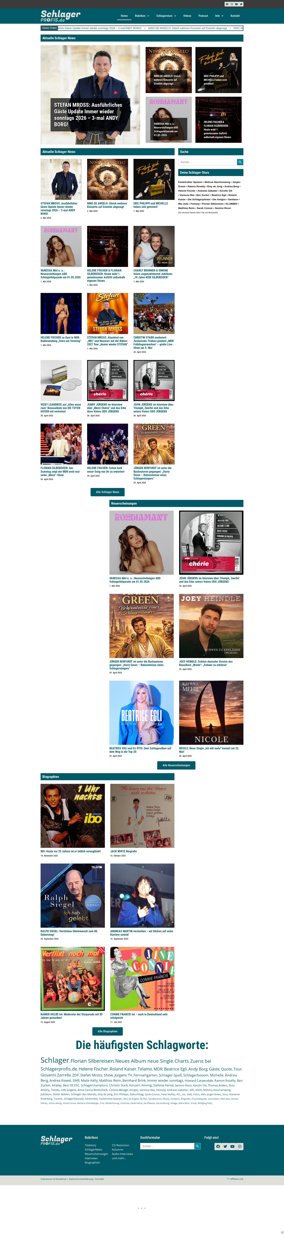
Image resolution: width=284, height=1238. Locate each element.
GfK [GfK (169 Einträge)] (192, 1090)
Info (219, 16)
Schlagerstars (166, 16)
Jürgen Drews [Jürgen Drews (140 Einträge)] (214, 1094)
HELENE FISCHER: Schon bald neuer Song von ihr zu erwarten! (105, 469)
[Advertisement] (142, 1207)
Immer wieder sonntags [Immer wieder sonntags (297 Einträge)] (165, 1080)
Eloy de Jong (214, 186)
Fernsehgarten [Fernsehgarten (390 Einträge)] (145, 1075)
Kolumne (117, 1149)
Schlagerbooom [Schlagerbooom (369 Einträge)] (195, 1075)
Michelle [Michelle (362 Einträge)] (217, 1075)
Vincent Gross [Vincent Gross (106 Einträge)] (69, 1103)
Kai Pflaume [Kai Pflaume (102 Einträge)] (149, 1103)
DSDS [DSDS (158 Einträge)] (198, 1090)
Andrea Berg (231, 186)
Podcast (203, 16)
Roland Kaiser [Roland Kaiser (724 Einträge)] (123, 1069)
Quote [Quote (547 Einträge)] (226, 1069)
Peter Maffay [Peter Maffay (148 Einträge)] (168, 1094)
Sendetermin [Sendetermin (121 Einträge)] (154, 1098)
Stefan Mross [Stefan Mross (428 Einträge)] (91, 1075)
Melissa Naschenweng (217, 182)
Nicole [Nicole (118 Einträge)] (166, 1098)
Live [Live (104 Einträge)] (102, 1103)
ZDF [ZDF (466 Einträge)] (75, 1075)
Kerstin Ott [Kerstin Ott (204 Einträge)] (199, 1085)
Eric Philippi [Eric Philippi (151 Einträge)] (121, 1094)
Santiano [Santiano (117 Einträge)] (175, 1098)
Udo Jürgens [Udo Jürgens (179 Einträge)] (68, 1090)
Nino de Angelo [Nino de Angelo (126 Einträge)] (131, 1098)
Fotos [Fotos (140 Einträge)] (196, 1094)
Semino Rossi (223, 208)
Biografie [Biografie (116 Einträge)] (185, 1098)
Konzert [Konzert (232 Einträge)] (134, 1085)
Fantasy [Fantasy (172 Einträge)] (161, 1090)
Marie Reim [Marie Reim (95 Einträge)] (184, 1103)
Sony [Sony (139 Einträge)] (225, 1094)
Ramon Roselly (196, 186)
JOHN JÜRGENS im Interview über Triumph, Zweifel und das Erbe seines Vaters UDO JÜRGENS (153, 408)
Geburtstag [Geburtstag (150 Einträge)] (136, 1094)
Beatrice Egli (219, 195)
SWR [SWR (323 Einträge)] (76, 1080)
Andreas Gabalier (207, 190)
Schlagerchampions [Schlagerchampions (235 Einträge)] (94, 1085)
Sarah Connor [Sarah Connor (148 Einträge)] (152, 1094)
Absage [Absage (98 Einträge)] (173, 1103)
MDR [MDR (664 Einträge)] (158, 1069)
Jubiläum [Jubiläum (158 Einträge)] (46, 1094)
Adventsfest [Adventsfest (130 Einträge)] (91, 1098)
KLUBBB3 (231, 203)
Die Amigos (219, 199)
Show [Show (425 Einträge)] (108, 1075)
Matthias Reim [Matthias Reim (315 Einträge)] (110, 1080)
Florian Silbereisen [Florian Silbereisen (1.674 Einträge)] (92, 1060)
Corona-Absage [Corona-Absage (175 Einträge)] (118, 1090)
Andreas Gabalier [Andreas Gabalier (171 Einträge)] (177, 1090)
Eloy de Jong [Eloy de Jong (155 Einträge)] (105, 1094)
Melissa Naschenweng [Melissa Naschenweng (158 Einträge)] (217, 1090)
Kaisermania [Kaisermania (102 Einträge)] (136, 1103)
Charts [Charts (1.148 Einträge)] (182, 1061)
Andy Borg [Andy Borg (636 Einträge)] (198, 1069)
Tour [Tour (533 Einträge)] (237, 1069)
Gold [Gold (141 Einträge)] (189, 1094)
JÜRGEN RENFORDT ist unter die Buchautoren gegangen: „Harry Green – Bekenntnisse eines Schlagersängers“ (152, 473)
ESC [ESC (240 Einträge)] (76, 1085)
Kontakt (235, 16)
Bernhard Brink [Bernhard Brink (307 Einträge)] (134, 1080)
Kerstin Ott (226, 190)
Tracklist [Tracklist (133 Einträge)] (58, 1098)
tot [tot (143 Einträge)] (183, 1094)
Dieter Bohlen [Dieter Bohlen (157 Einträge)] (61, 1094)
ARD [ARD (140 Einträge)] (203, 1094)
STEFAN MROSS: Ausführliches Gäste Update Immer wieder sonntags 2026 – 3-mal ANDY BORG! (95, 28)
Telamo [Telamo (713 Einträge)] (145, 1069)
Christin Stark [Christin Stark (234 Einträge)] (118, 1085)
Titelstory (90, 1145)
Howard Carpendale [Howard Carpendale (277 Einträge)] (199, 1080)
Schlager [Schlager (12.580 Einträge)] (55, 1060)
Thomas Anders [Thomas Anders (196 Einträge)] (217, 1085)
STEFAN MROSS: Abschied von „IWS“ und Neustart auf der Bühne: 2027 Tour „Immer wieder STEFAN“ (107, 341)
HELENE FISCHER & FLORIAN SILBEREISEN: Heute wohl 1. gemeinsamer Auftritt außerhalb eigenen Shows (217, 129)
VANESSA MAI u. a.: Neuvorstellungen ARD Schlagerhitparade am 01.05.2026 (61, 274)
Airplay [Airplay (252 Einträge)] (57, 1085)
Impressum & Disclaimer (54, 1179)
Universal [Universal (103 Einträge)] (124, 1103)
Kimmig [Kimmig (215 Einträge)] (146, 1085)
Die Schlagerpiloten (199, 199)
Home (124, 16)
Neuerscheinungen (96, 1154)
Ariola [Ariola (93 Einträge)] (193, 1103)
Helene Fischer (186, 190)
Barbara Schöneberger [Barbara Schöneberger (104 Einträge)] (88, 1103)
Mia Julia (183, 203)
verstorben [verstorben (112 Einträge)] (213, 1098)
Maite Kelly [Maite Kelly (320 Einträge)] (89, 1080)
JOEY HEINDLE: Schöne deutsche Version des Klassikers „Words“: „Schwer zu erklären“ (206, 663)
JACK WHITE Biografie (123, 851)
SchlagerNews (93, 1149)
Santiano (233, 199)
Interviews (91, 1158)
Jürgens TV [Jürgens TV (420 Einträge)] (123, 1075)
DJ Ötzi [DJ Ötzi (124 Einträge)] (143, 1098)
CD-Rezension (120, 1145)
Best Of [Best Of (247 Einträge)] (68, 1085)
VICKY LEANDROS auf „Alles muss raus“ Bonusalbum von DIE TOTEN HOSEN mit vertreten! (61, 408)
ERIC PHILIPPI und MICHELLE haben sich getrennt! (215, 79)
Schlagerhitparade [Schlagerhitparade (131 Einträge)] (73, 1098)
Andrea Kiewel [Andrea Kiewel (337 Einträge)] (60, 1080)
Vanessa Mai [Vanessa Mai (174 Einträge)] (147, 1090)
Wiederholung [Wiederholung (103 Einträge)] (112, 1103)
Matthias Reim (186, 208)
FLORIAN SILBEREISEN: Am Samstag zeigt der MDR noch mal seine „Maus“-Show (60, 471)
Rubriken (142, 16)
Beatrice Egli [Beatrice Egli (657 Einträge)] (175, 1069)
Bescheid (213, 212)
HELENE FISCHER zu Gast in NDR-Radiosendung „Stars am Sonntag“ (61, 339)
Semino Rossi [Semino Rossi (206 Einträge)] (183, 1085)
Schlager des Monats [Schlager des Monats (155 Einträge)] (83, 1094)
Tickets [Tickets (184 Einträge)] (55, 1090)
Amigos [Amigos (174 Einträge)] (133, 1090)
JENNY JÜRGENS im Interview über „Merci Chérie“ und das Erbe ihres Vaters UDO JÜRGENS (106, 408)
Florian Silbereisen (213, 203)
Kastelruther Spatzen (190, 182)
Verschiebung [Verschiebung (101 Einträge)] (162, 1103)
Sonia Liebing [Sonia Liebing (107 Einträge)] (55, 1103)
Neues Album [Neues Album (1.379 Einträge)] (130, 1060)
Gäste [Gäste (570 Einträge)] (214, 1069)
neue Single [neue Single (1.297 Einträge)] (160, 1061)
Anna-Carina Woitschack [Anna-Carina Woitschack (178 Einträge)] (93, 1090)
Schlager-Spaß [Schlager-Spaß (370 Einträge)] (170, 1075)
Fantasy (195, 203)
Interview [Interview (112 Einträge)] (225, 1098)
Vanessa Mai (187, 195)
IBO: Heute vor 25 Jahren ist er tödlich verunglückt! (71, 851)
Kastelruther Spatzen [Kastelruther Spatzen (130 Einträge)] (110, 1098)
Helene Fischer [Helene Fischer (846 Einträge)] (93, 1069)
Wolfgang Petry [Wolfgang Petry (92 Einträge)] (205, 1103)
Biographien (92, 1162)
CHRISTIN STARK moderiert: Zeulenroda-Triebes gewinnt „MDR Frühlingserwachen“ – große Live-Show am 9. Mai (153, 343)
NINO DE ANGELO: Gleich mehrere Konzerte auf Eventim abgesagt (199, 28)
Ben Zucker (203, 195)
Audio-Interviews (122, 1154)
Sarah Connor (205, 208)
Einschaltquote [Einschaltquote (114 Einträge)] (199, 1098)
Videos (187, 16)
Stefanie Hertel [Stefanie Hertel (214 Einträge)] (163, 1085)
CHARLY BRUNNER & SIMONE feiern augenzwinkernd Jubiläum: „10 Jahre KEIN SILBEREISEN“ (153, 274)
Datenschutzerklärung (81, 1179)
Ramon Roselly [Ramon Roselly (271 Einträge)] (224, 1080)
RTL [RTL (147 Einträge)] (179, 1094)
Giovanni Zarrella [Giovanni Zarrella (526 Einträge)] (56, 1075)
